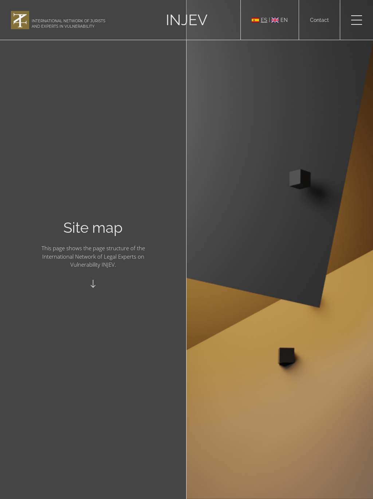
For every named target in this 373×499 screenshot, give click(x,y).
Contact (319, 20)
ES (259, 20)
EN (279, 20)
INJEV (187, 20)
